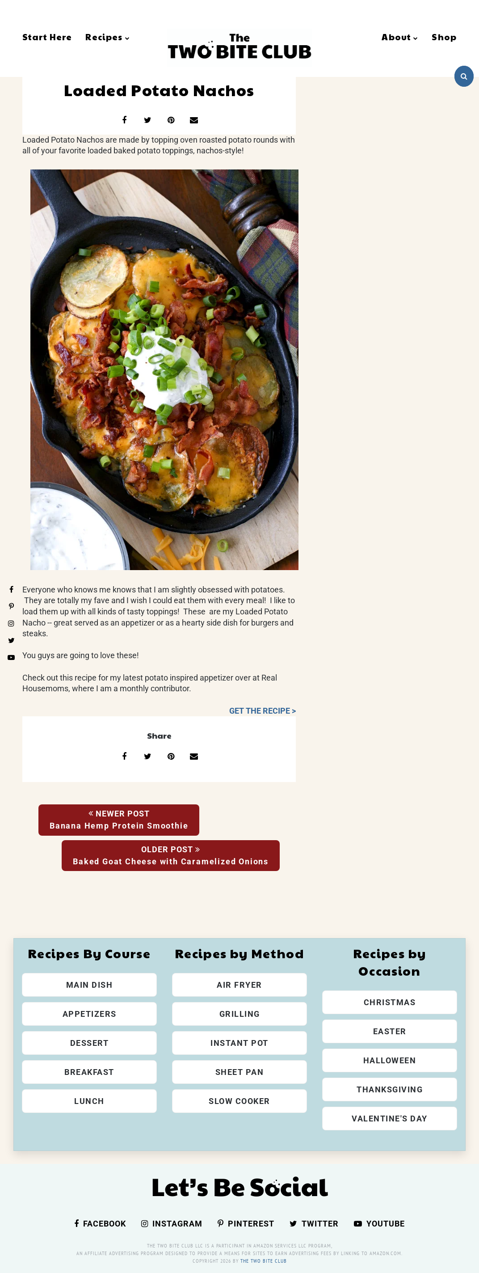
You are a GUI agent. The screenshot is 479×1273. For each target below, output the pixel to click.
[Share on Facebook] (124, 120)
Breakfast (89, 1072)
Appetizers (90, 1014)
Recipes (107, 36)
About (400, 36)
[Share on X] (147, 120)
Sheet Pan (239, 1072)
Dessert (89, 1043)
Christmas (390, 1002)
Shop (444, 36)
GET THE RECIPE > (262, 710)
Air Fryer (239, 985)
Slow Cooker (239, 1101)
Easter (390, 1031)
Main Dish (89, 985)
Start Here (47, 36)
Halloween (389, 1060)
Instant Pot (239, 1043)
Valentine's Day (390, 1118)
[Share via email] (194, 120)
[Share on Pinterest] (170, 120)
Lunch (89, 1101)
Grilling (239, 1014)
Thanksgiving (390, 1089)
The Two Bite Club (263, 1260)
